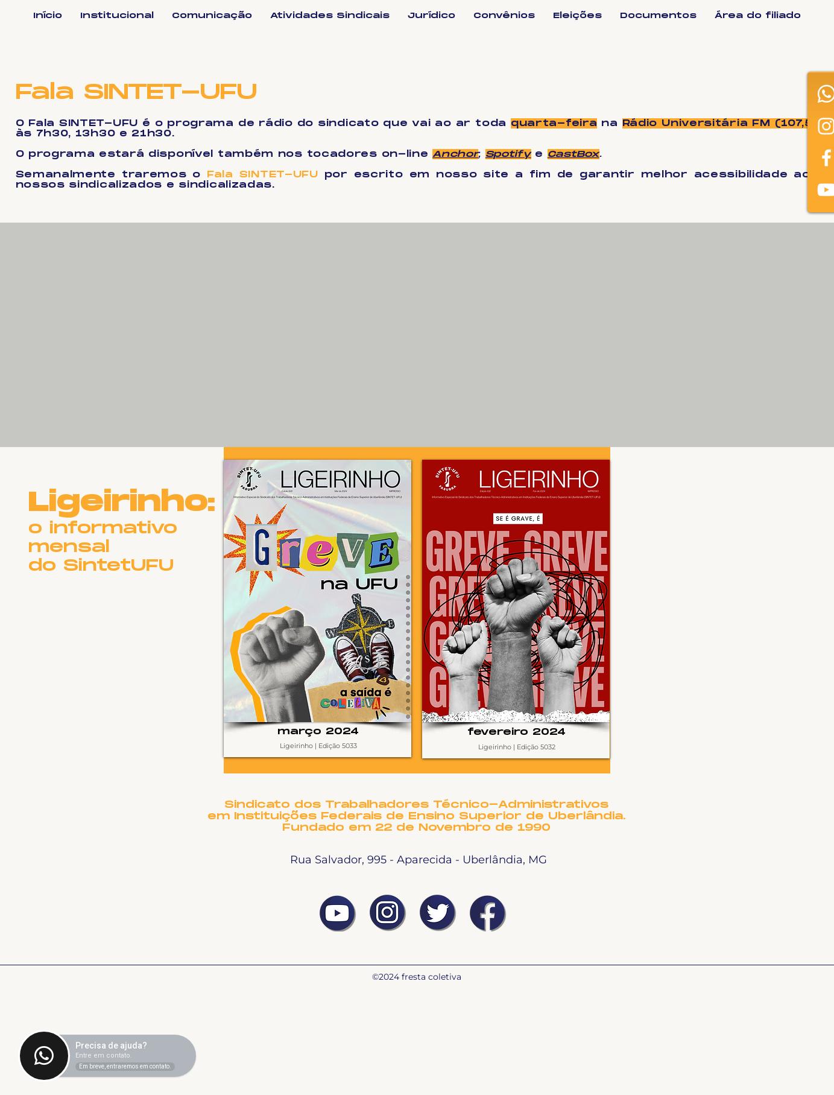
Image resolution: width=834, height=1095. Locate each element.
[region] (317, 608)
